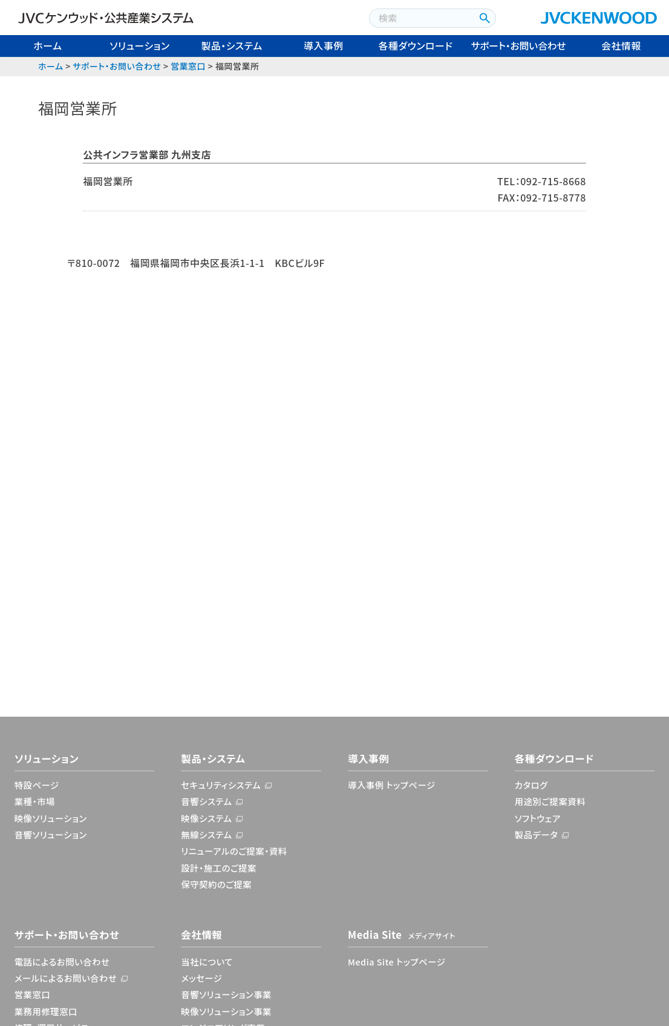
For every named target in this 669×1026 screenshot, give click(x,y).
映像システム (206, 818)
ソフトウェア (538, 818)
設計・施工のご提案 (218, 867)
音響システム (206, 801)
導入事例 (324, 45)
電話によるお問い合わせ (62, 961)
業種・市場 (35, 801)
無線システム (206, 834)
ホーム (47, 45)
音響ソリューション (51, 834)
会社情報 (621, 45)
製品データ (536, 834)
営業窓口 (188, 66)
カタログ (531, 784)
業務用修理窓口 (46, 1011)
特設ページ (37, 784)
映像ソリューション (51, 818)
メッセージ (201, 978)
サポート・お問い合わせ (518, 45)
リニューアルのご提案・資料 (234, 850)
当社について (207, 961)
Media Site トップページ (396, 961)
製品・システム (231, 45)
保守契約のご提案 (216, 884)
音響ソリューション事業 (226, 994)
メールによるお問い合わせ (66, 978)
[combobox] (421, 18)
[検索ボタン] (483, 18)
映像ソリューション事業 (226, 1011)
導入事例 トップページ (392, 784)
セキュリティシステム (221, 784)
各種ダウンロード (416, 45)
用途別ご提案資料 (550, 801)
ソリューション (139, 45)
